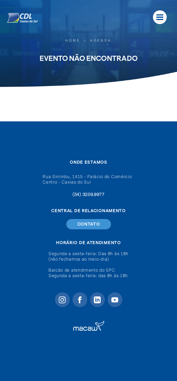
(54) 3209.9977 (88, 194)
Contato (88, 224)
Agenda (101, 41)
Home (72, 41)
